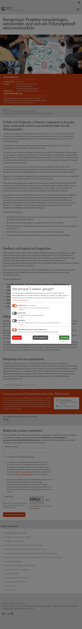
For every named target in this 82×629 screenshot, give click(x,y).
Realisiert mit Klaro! (64, 342)
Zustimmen (64, 337)
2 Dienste (21, 317)
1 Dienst (20, 324)
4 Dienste (21, 309)
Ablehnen (16, 337)
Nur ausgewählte (40, 337)
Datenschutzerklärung (20, 299)
